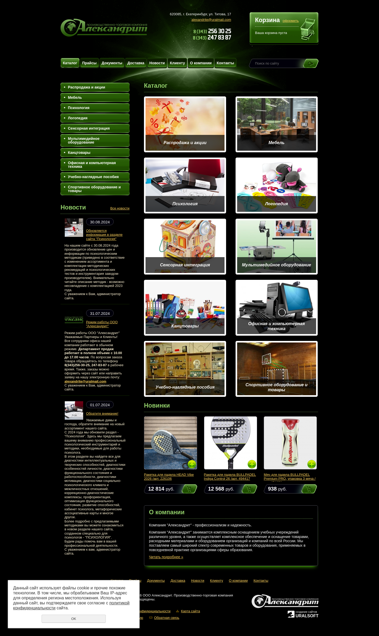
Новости (157, 63)
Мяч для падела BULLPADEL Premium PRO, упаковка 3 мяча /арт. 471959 (290, 479)
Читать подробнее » (166, 557)
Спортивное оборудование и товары (94, 189)
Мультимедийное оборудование (83, 140)
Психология (78, 108)
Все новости (119, 208)
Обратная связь (166, 618)
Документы (112, 63)
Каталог (70, 63)
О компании (201, 63)
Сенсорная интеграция (89, 128)
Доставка (135, 63)
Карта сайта (190, 611)
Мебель (75, 97)
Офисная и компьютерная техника (92, 165)
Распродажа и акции (86, 87)
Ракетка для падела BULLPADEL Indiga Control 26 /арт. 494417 (230, 477)
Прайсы (89, 63)
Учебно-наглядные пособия (93, 177)
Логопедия (77, 118)
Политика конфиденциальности (145, 611)
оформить (291, 21)
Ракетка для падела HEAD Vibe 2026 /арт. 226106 (169, 477)
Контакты (225, 63)
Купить (184, 488)
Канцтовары (79, 152)
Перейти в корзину (308, 30)
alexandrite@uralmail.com (211, 20)
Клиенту (177, 63)
